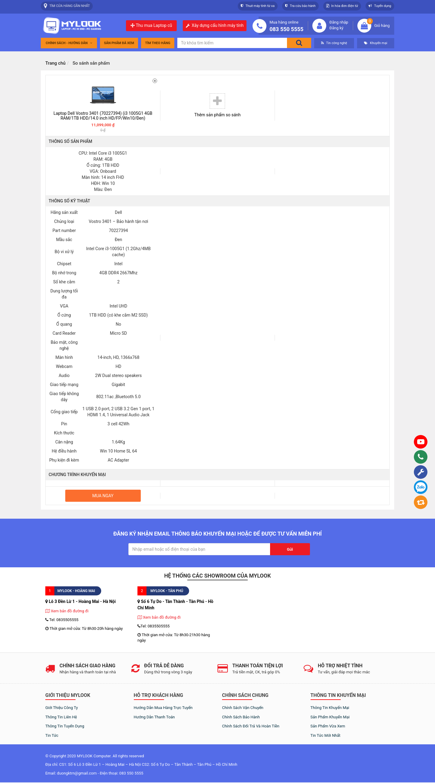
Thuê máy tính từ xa (258, 6)
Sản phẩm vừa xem (328, 726)
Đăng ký (336, 28)
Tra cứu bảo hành (300, 6)
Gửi (290, 549)
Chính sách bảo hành (241, 717)
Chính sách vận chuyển (242, 707)
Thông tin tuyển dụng (64, 726)
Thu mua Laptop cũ (151, 25)
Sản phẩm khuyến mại (330, 717)
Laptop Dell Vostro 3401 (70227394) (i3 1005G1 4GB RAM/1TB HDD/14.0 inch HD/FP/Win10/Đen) (102, 116)
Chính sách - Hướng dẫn (69, 43)
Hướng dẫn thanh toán (154, 717)
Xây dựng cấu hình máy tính (218, 25)
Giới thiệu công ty (61, 707)
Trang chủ (55, 63)
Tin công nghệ (334, 43)
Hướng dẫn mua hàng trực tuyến (163, 707)
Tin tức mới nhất (325, 735)
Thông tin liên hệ (61, 717)
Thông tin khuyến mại (330, 707)
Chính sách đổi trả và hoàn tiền (250, 726)
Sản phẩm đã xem (119, 43)
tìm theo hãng (157, 43)
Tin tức (51, 735)
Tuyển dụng (380, 6)
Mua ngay (103, 495)
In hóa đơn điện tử (342, 6)
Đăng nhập (338, 22)
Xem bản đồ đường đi (67, 611)
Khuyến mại (375, 43)
